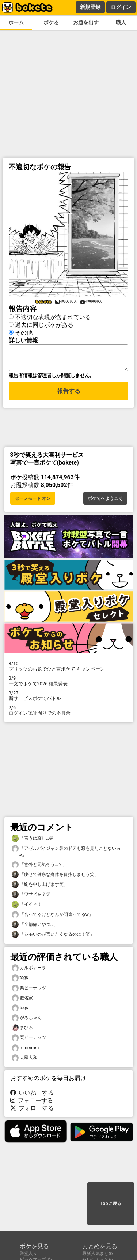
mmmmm (25, 1050)
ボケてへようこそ (105, 500)
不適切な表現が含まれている (53, 316)
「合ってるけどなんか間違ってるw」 (52, 916)
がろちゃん (27, 1020)
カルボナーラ (29, 970)
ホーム (16, 22)
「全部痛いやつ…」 (35, 926)
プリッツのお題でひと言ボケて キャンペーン (69, 668)
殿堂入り (28, 1253)
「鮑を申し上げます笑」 (40, 886)
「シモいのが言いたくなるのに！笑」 (53, 936)
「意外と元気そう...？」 (39, 866)
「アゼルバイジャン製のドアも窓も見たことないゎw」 (66, 853)
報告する (68, 394)
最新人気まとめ (97, 1253)
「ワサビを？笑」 (33, 896)
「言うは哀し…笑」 (35, 840)
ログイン (121, 7)
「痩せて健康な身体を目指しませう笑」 (55, 876)
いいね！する (32, 1094)
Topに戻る (110, 1204)
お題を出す (86, 22)
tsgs (20, 979)
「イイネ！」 (29, 906)
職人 (121, 22)
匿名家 (22, 1000)
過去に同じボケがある (44, 323)
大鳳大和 (24, 1060)
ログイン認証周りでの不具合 (69, 712)
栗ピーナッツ (29, 990)
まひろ (22, 1029)
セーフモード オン (33, 500)
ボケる (51, 22)
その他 (24, 331)
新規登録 (90, 7)
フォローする (31, 1102)
